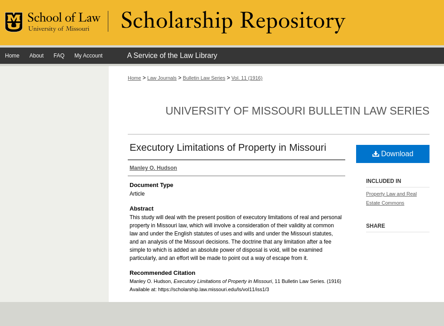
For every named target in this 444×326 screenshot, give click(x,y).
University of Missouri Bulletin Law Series (297, 111)
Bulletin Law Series (204, 78)
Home (134, 78)
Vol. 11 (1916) (247, 78)
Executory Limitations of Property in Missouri (228, 147)
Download (393, 154)
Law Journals (162, 78)
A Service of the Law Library (172, 55)
